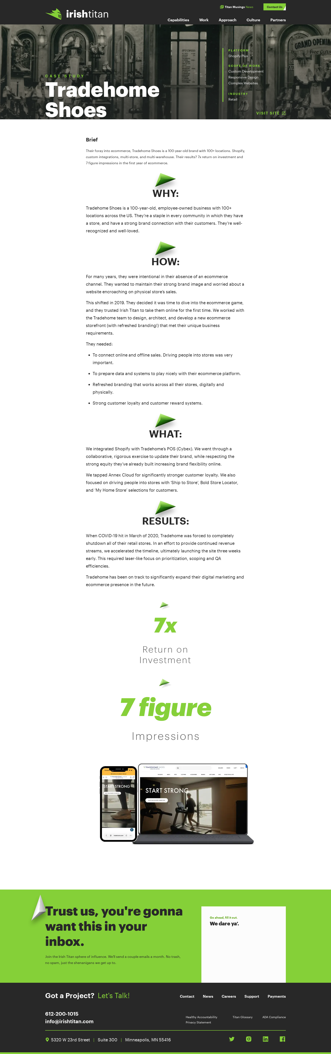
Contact (187, 996)
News (208, 996)
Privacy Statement (198, 1022)
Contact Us (274, 7)
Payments (277, 996)
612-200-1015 (62, 1014)
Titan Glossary (242, 1017)
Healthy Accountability (201, 1017)
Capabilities (178, 19)
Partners (278, 19)
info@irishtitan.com (69, 1021)
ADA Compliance (274, 1017)
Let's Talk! (117, 995)
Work (204, 19)
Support (251, 996)
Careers (229, 996)
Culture (253, 19)
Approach (227, 19)
